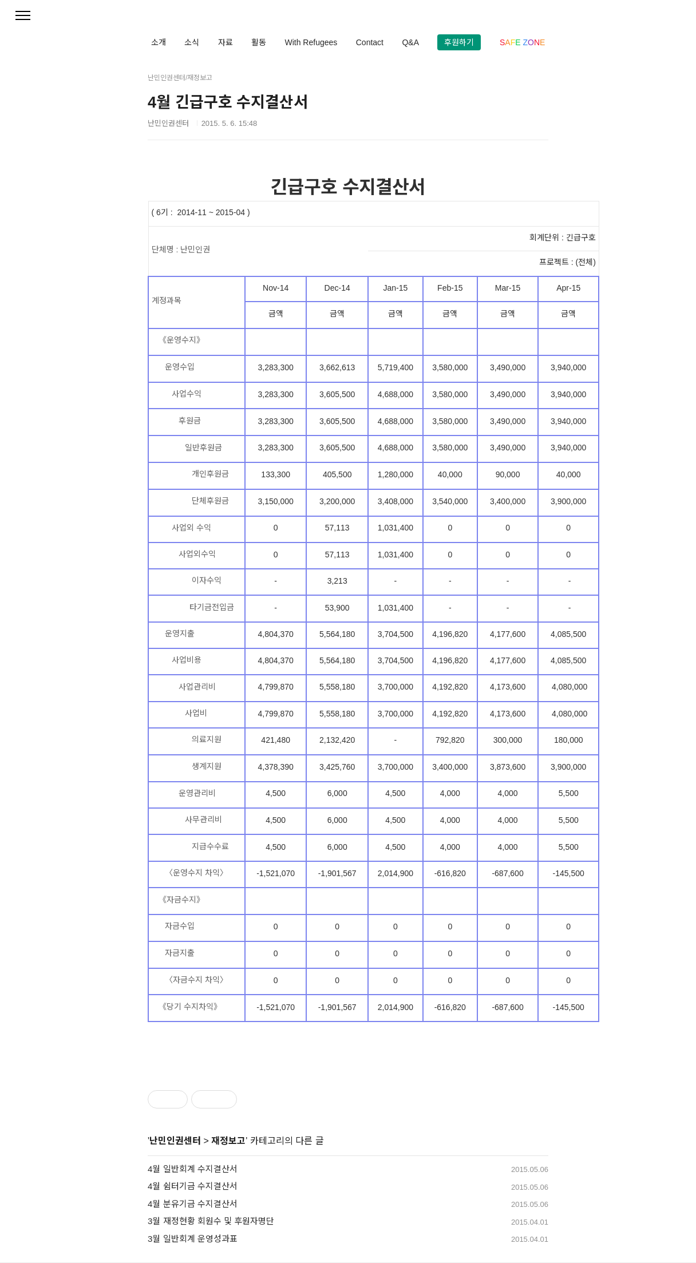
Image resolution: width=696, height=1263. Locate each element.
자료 (225, 42)
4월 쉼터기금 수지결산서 (193, 1186)
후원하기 (459, 42)
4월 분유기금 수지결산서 (193, 1204)
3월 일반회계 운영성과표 (193, 1239)
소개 (158, 42)
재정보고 (228, 1141)
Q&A (410, 42)
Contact (369, 42)
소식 (191, 42)
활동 (258, 42)
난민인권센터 (175, 1141)
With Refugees (310, 42)
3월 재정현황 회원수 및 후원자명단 (211, 1221)
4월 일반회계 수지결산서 (193, 1169)
